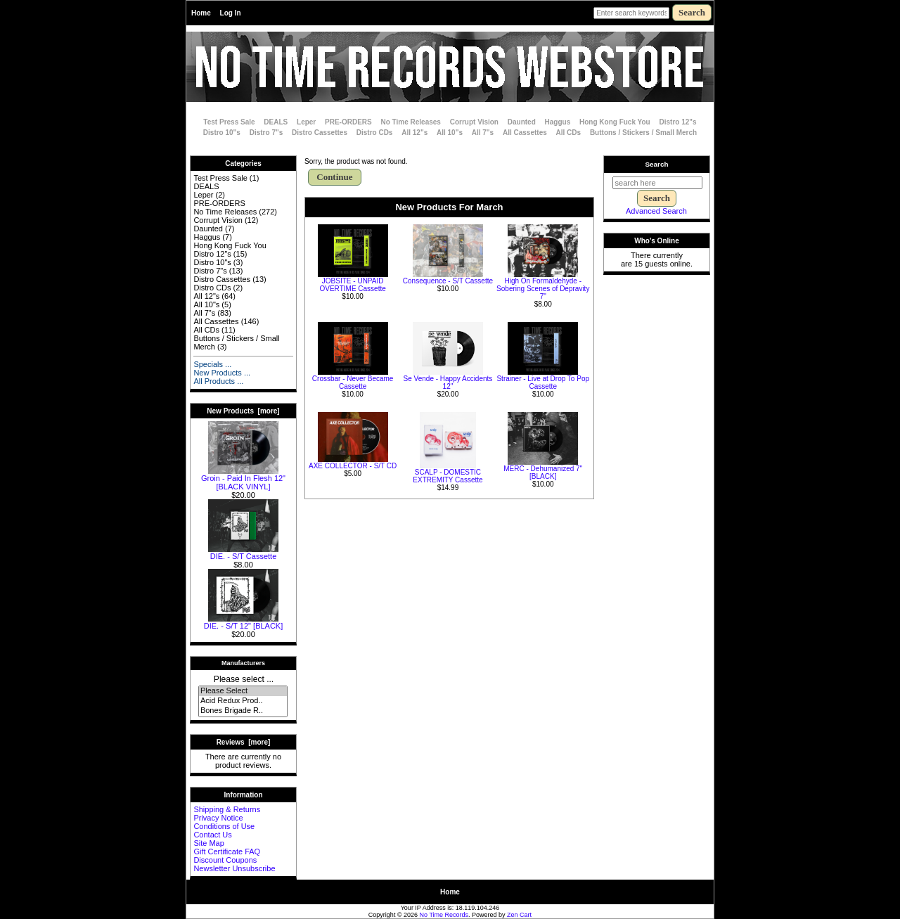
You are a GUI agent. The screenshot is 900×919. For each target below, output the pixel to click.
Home (201, 13)
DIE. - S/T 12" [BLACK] (243, 622)
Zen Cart (519, 914)
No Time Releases (411, 122)
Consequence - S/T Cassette (448, 281)
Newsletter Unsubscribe (234, 868)
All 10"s (450, 132)
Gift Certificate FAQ (226, 851)
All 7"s (483, 132)
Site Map (208, 843)
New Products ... (221, 372)
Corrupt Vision (474, 122)
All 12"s (414, 132)
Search (657, 164)
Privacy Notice (218, 818)
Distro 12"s (678, 122)
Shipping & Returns (226, 809)
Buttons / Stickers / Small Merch (643, 132)
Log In (230, 13)
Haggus (558, 122)
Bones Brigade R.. (243, 711)
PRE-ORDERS (348, 122)
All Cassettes (525, 132)
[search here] (657, 182)
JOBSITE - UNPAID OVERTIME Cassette (353, 285)
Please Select (243, 691)
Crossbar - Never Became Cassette (353, 382)
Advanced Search (656, 211)
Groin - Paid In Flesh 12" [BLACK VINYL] (243, 479)
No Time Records (444, 914)
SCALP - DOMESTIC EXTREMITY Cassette (447, 476)
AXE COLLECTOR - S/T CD (353, 466)
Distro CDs (374, 132)
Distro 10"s (221, 132)
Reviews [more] (244, 742)
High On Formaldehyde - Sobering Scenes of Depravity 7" (542, 288)
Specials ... (212, 364)
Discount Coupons (225, 860)
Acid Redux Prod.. (243, 701)
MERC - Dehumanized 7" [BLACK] (542, 472)
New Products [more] (243, 411)
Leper (306, 122)
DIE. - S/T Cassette (243, 552)
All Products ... (218, 381)
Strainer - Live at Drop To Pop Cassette (542, 382)
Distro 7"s (266, 132)
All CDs (568, 132)
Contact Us (212, 834)
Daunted (522, 122)
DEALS (276, 122)
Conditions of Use (224, 826)
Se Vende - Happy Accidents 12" (448, 382)
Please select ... (244, 679)
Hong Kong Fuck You (614, 122)
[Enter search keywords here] (631, 13)
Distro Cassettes (319, 132)
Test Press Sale (229, 122)
